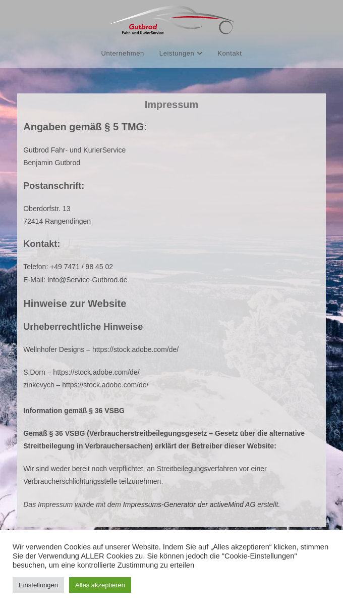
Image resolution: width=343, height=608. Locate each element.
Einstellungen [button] (38, 585)
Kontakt (229, 53)
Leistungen (180, 53)
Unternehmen (122, 53)
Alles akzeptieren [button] (100, 585)
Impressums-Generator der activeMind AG (189, 504)
